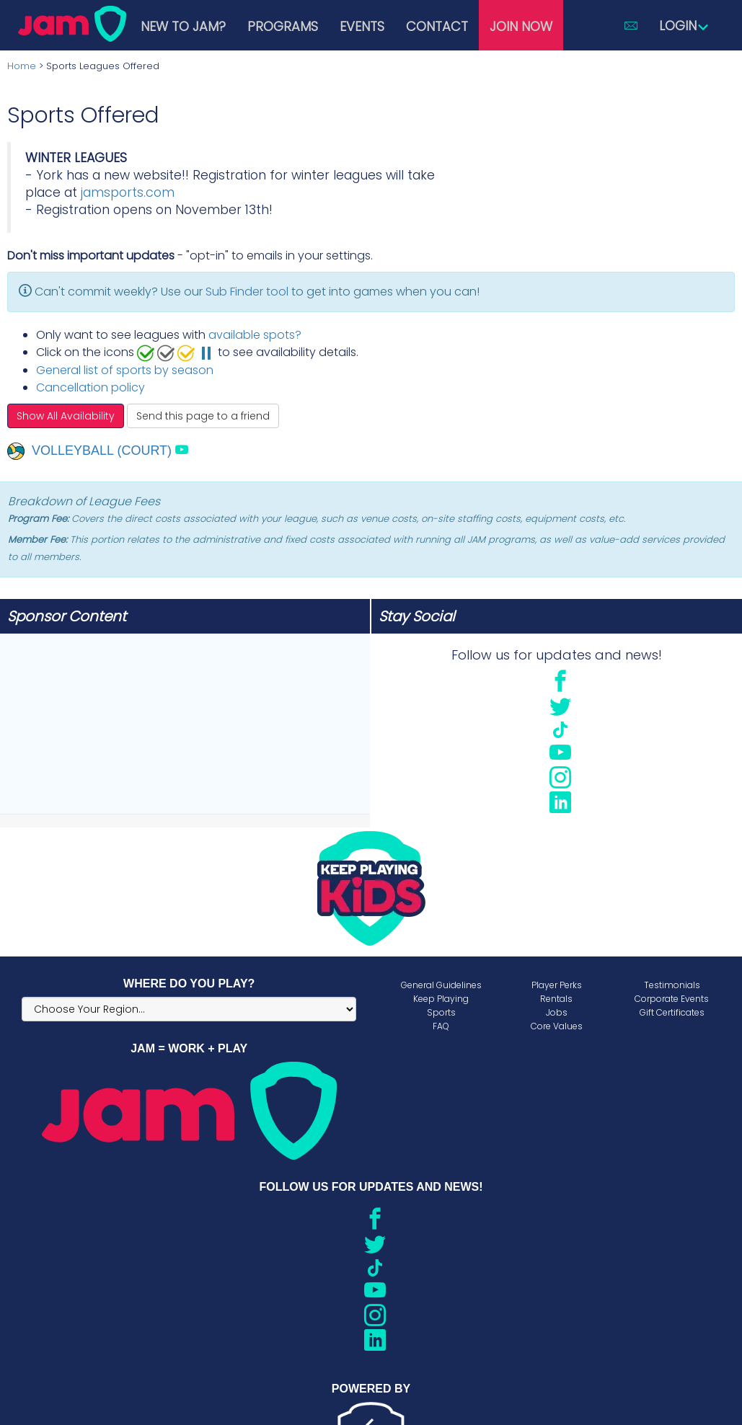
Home (21, 66)
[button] (631, 25)
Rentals (556, 999)
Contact (437, 26)
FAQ (441, 1026)
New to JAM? (183, 26)
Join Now (521, 26)
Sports (441, 1012)
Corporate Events (672, 999)
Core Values (557, 1026)
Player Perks (556, 985)
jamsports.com (128, 192)
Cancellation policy (90, 387)
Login (684, 26)
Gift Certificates (672, 1012)
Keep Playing (441, 999)
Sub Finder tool (247, 291)
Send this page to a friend (203, 416)
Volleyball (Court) (89, 450)
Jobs (556, 1012)
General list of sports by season (124, 370)
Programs (282, 26)
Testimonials (672, 985)
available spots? (254, 335)
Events (362, 26)
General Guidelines (441, 985)
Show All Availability (66, 416)
